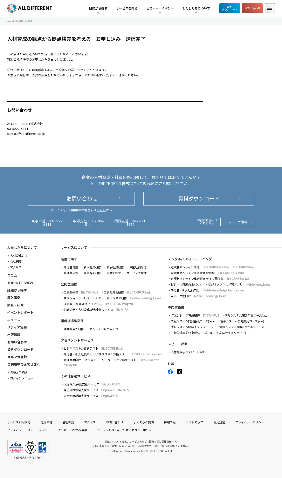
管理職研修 (71, 273)
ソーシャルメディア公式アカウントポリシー (125, 430)
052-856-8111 (95, 223)
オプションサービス (77, 298)
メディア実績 (17, 327)
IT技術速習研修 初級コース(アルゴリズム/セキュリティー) (208, 333)
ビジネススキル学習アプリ (239, 284)
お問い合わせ (252, 8)
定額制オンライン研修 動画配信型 (208, 273)
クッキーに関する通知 (72, 430)
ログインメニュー (21, 378)
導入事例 (13, 297)
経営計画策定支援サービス (96, 390)
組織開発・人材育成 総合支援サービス (96, 309)
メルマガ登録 (238, 222)
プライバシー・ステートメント (27, 430)
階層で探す (113, 273)
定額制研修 (81, 292)
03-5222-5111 (53, 223)
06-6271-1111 (136, 223)
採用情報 (170, 422)
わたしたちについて (22, 247)
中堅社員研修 (138, 267)
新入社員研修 (92, 267)
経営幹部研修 (92, 273)
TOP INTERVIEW (20, 283)
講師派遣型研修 (74, 329)
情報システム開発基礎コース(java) (193, 321)
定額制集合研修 (127, 292)
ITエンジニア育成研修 (195, 315)
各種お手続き (18, 372)
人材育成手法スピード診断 (188, 352)
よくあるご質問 (143, 422)
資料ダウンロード (230, 8)
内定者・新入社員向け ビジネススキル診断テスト (113, 354)
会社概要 (16, 261)
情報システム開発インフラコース (192, 327)
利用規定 (219, 422)
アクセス (15, 267)
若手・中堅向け (198, 296)
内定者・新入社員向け (208, 290)
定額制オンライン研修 (212, 267)
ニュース (13, 320)
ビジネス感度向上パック (186, 284)
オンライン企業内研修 (103, 329)
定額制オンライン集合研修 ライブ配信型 (210, 279)
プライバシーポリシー (249, 422)
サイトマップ (194, 422)
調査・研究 (15, 305)
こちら (101, 210)
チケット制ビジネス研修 (128, 298)
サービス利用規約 (18, 422)
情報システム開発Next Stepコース (241, 327)
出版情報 (13, 335)
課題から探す (17, 290)
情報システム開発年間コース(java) (246, 315)
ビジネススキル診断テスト (93, 348)
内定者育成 (71, 267)
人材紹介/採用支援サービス (92, 384)
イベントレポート (20, 312)
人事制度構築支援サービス (91, 396)
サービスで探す (136, 273)
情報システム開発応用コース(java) (242, 321)
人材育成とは (18, 255)
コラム (12, 275)
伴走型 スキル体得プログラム (98, 304)
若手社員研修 (115, 267)
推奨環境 (46, 422)
